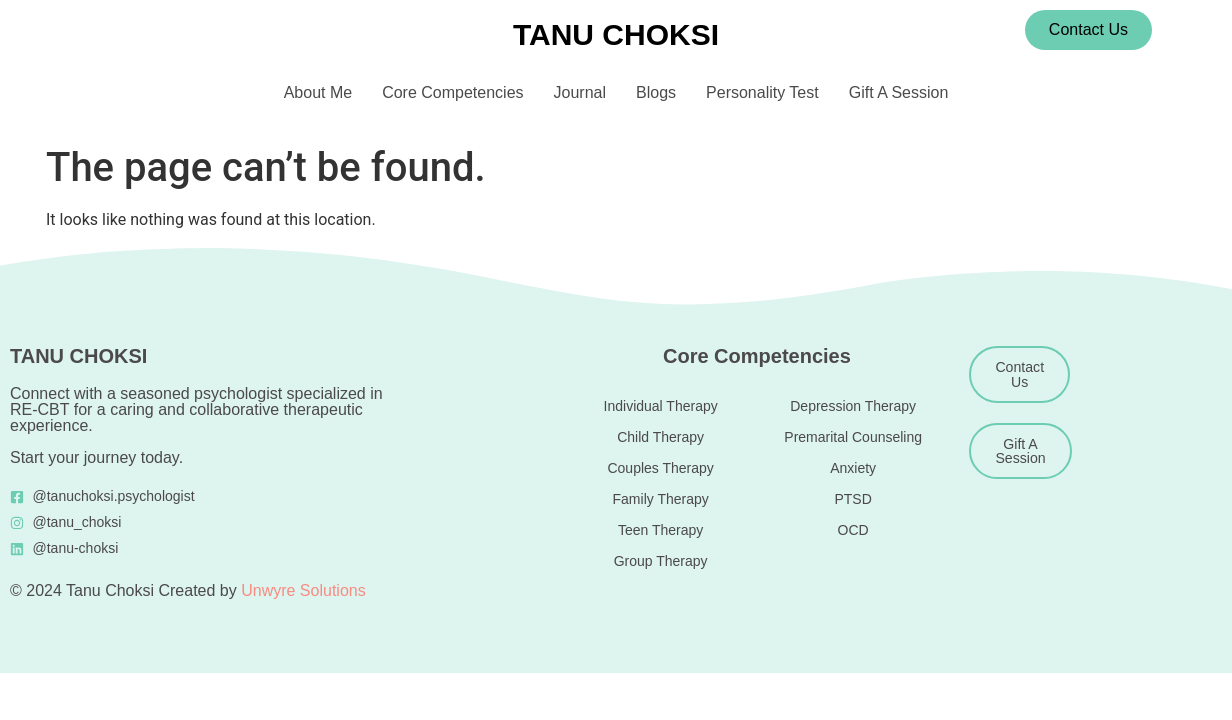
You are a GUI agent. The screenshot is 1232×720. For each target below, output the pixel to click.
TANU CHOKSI (616, 34)
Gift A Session (899, 92)
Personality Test (762, 92)
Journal (580, 92)
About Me (318, 92)
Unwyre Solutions (303, 590)
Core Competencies (452, 92)
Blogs (656, 92)
